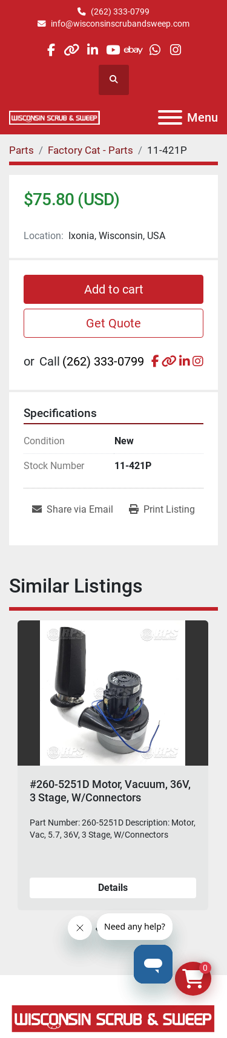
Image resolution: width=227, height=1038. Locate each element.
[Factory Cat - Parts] (90, 150)
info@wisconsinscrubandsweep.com (120, 23)
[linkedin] (92, 50)
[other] (72, 50)
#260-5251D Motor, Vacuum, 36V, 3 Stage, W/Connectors (110, 791)
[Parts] (21, 150)
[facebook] (51, 50)
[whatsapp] (155, 50)
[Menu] (170, 117)
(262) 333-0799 (120, 11)
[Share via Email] (72, 509)
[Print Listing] (162, 509)
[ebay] (134, 50)
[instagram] (175, 50)
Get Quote (113, 323)
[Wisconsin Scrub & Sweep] (113, 1017)
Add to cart (113, 289)
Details (113, 887)
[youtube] (113, 50)
